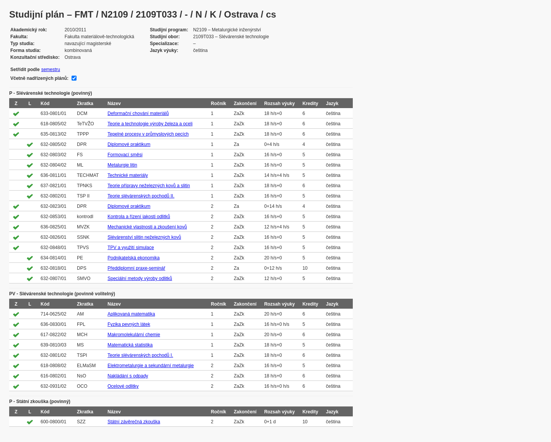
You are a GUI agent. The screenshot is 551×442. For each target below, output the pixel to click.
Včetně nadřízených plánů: (39, 78)
